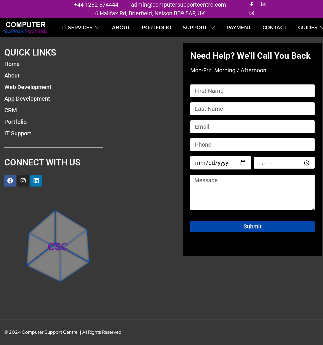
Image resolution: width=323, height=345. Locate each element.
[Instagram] (251, 13)
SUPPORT (199, 27)
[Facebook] (251, 4)
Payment (238, 27)
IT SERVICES (81, 27)
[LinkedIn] (263, 4)
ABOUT (121, 27)
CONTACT (275, 27)
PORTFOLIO (156, 27)
